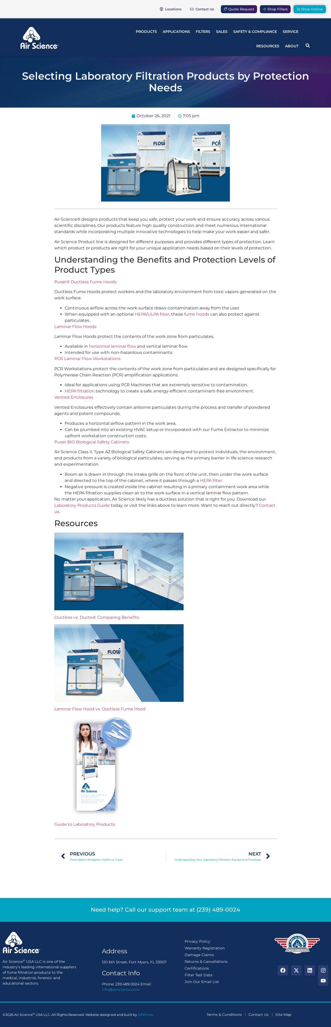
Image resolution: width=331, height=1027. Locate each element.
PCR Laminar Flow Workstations (87, 358)
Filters (203, 31)
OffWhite (145, 1015)
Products (146, 31)
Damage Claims (199, 954)
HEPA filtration (80, 391)
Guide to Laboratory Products (84, 824)
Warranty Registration (205, 948)
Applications (176, 31)
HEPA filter (211, 480)
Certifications (197, 968)
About (291, 46)
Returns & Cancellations (206, 961)
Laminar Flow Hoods (75, 326)
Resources (267, 46)
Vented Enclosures (73, 397)
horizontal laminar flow (112, 346)
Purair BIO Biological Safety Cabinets (91, 442)
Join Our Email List (202, 981)
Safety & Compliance (255, 31)
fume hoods (196, 314)
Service (290, 31)
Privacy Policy (197, 941)
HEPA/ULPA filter (152, 314)
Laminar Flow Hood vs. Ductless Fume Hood (100, 708)
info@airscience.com (121, 989)
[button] (308, 45)
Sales (222, 31)
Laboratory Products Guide (82, 505)
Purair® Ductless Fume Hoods (85, 281)
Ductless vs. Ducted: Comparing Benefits (96, 617)
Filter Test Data (198, 975)
